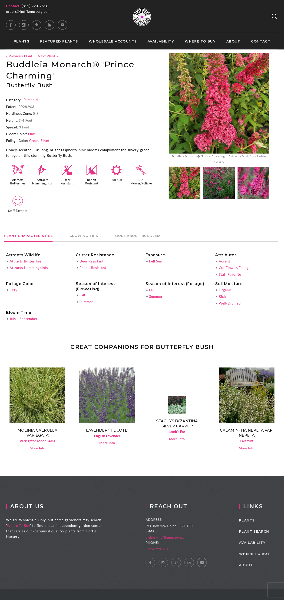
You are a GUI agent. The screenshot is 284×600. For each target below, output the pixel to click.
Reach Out (175, 505)
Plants (21, 41)
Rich (222, 295)
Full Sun (116, 179)
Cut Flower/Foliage (141, 181)
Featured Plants (59, 41)
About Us (31, 505)
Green (34, 140)
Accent (224, 260)
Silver (45, 140)
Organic (225, 288)
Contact (260, 41)
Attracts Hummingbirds (42, 181)
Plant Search (262, 530)
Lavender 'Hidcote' (107, 428)
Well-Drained (230, 301)
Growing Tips (90, 235)
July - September (24, 317)
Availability (161, 41)
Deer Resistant (67, 181)
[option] (219, 109)
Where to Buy (200, 41)
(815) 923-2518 (35, 6)
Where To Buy (22, 524)
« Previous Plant (19, 56)
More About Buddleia (149, 235)
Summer (86, 300)
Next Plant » (48, 56)
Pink (31, 133)
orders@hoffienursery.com (28, 11)
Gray (13, 288)
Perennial (30, 100)
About (233, 41)
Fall (82, 294)
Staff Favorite (18, 210)
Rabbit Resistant (92, 181)
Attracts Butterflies (18, 181)
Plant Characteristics (30, 235)
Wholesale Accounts (113, 41)
